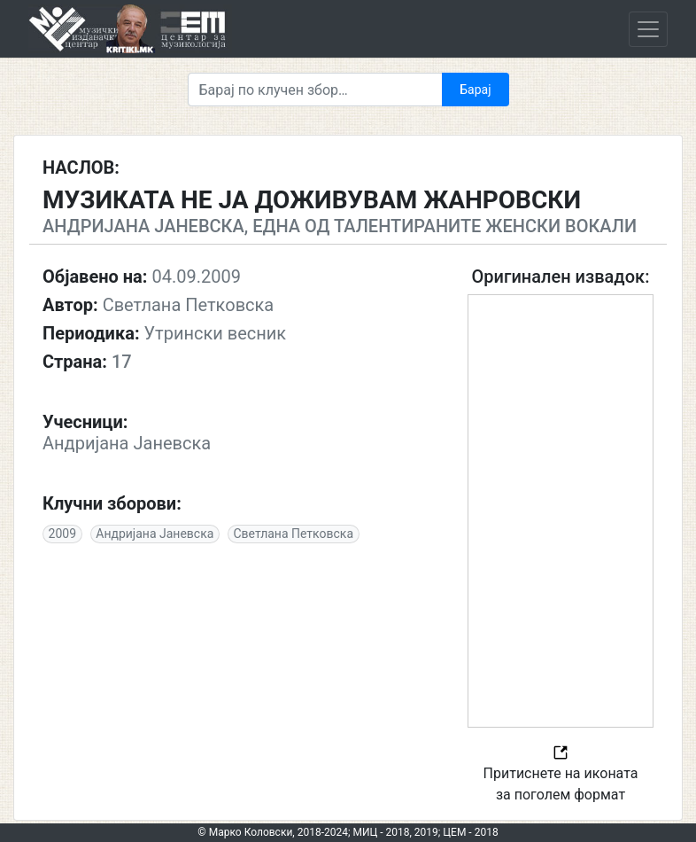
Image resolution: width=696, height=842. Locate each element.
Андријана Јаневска (154, 533)
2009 (62, 533)
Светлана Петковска (294, 533)
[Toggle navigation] (648, 29)
